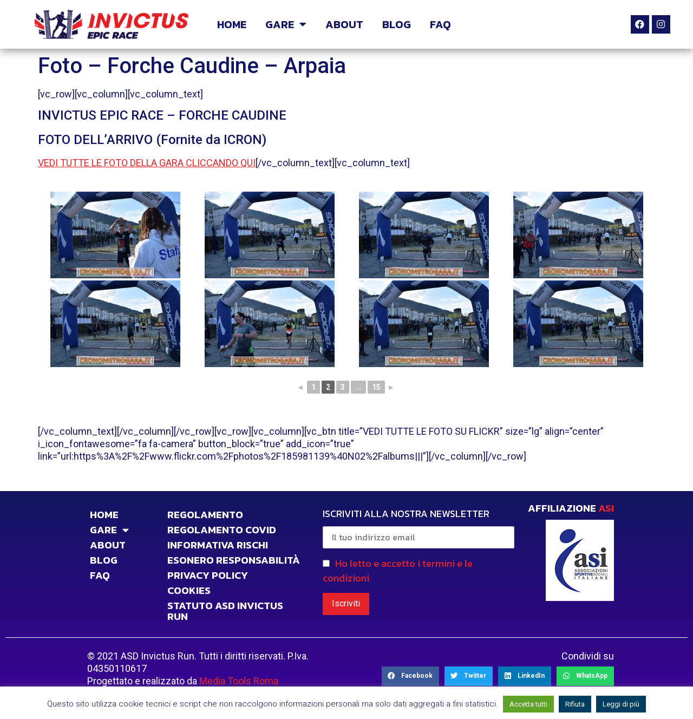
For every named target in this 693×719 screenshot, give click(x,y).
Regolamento (205, 514)
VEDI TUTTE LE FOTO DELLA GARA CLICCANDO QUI (147, 162)
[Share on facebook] (410, 676)
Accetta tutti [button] (528, 704)
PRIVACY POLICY (207, 575)
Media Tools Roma (238, 681)
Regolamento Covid (221, 530)
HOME (231, 24)
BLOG (396, 24)
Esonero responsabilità (233, 560)
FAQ (440, 24)
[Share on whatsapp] (585, 676)
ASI (606, 508)
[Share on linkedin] (524, 676)
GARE (285, 24)
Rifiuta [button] (575, 704)
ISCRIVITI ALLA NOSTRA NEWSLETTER (418, 527)
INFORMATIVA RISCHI (217, 545)
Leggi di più (621, 704)
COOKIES (189, 590)
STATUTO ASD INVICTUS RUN (225, 611)
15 (376, 387)
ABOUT (344, 24)
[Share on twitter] (468, 676)
